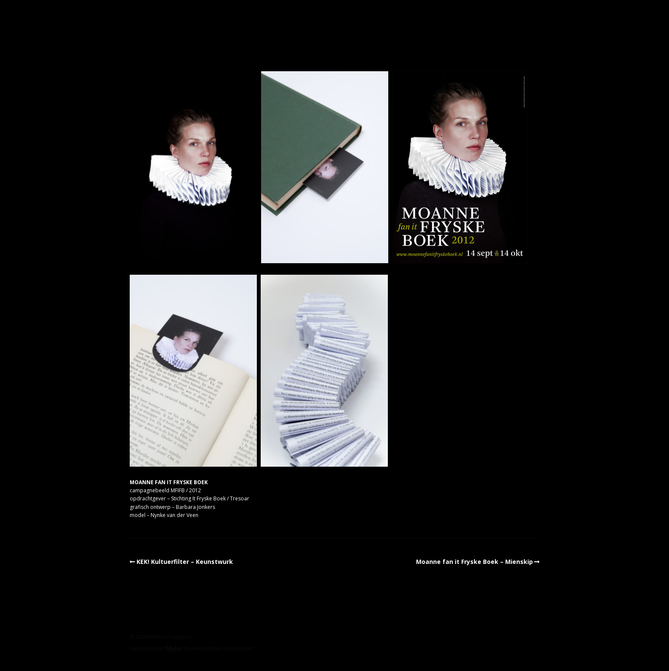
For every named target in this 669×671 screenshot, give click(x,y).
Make (173, 648)
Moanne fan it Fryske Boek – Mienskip (474, 562)
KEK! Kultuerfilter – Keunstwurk (185, 562)
